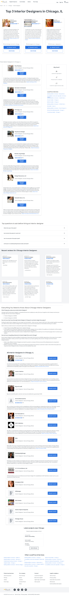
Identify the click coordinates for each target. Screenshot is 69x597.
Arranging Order (19, 482)
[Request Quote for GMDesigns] (52, 493)
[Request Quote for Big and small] (52, 388)
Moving (5, 577)
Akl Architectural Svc (20, 398)
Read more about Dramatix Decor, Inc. (30, 213)
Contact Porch (22, 581)
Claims (5, 579)
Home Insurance (7, 575)
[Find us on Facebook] (15, 590)
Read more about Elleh (41, 448)
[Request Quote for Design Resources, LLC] (21, 183)
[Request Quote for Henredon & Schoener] (21, 95)
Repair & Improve (13, 1)
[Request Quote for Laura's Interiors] (52, 373)
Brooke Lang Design (20, 153)
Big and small (18, 386)
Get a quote (37, 581)
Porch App (35, 1)
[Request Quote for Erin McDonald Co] (52, 415)
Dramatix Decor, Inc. (20, 198)
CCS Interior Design (13, 21)
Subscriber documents (55, 579)
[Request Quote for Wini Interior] (52, 502)
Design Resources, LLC (20, 176)
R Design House (19, 519)
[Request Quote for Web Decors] (55, 47)
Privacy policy (53, 577)
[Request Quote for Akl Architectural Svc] (52, 400)
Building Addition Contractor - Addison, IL (12, 557)
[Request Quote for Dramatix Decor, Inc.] (21, 205)
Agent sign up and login (39, 579)
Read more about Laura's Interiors (39, 381)
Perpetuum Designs (35, 21)
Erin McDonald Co (19, 413)
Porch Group (22, 575)
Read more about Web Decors (55, 39)
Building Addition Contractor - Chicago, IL (33, 557)
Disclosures (52, 581)
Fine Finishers (18, 66)
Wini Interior (18, 500)
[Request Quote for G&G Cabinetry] (52, 425)
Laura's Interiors (19, 371)
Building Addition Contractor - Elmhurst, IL (53, 559)
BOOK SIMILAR (34, 548)
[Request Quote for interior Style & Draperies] (52, 511)
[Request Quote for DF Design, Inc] (21, 117)
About (20, 577)
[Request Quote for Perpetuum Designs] (33, 47)
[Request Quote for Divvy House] (52, 358)
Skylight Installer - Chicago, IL (9, 562)
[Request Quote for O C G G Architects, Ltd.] (52, 470)
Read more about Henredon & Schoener (14, 105)
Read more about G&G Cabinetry (49, 433)
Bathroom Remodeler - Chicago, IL (52, 557)
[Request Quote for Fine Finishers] (21, 73)
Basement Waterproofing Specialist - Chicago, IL (54, 561)
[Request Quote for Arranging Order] (52, 484)
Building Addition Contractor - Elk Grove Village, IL (13, 564)
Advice (29, 1)
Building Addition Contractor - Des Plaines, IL (54, 562)
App (57, 2)
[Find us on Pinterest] (18, 590)
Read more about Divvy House (42, 366)
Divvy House (18, 356)
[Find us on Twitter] (22, 590)
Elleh (16, 438)
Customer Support (38, 575)
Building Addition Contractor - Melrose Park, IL (33, 562)
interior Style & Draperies (21, 509)
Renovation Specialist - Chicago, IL (31, 566)
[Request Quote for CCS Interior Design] (12, 47)
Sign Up (61, 2)
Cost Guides (22, 1)
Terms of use (52, 575)
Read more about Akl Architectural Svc (46, 409)
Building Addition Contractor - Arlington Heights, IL (34, 564)
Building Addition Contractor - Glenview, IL (12, 559)
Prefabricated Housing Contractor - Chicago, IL (13, 561)
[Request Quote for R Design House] (52, 520)
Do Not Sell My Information (56, 583)
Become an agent (38, 577)
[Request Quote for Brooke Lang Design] (21, 161)
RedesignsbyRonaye (20, 453)
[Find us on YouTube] (26, 590)
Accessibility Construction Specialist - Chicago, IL (55, 564)
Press (20, 583)
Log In (66, 2)
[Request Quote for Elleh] (52, 440)
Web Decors (56, 21)
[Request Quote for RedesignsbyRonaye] (52, 455)
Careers (21, 579)
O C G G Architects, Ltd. (21, 468)
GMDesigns (18, 491)
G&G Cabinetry (19, 423)
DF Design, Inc (18, 109)
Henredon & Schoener (20, 88)
